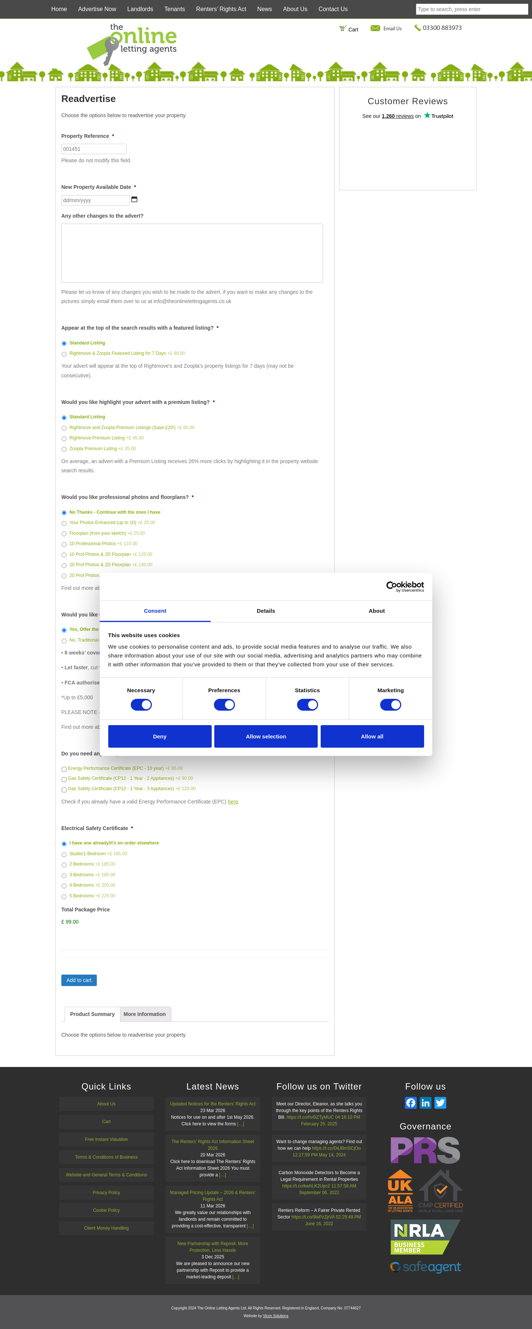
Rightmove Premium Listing (106, 438)
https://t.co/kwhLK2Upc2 (306, 1186)
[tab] (92, 1014)
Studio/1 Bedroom (98, 853)
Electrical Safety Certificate (97, 828)
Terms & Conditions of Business (106, 1157)
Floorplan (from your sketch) (107, 533)
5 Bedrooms (92, 895)
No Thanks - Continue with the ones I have (114, 512)
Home (59, 9)
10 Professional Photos (103, 543)
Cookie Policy (106, 1210)
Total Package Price (85, 909)
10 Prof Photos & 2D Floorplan (110, 554)
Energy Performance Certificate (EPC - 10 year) (125, 768)
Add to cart (79, 980)
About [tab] (377, 611)
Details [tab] (266, 611)
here (233, 802)
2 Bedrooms (92, 864)
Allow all (372, 736)
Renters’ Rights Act (221, 9)
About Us (295, 9)
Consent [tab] (155, 611)
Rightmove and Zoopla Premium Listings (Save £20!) (132, 427)
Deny (160, 736)
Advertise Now (97, 9)
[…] (240, 1123)
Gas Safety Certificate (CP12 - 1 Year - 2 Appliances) (130, 778)
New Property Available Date (98, 187)
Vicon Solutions (276, 1316)
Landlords (140, 9)
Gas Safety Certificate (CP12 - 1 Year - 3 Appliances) (132, 788)
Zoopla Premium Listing (102, 448)
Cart (348, 30)
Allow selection (266, 736)
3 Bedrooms (92, 874)
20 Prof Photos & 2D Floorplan (110, 564)
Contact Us (333, 9)
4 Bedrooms (92, 885)
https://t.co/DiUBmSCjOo (336, 1148)
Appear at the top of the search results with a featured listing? (140, 328)
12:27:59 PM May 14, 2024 (319, 1155)
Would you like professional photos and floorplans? (127, 497)
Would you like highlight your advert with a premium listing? (138, 402)
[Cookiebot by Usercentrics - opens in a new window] (391, 586)
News (264, 9)
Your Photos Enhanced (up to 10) (112, 522)
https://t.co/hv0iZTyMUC (310, 1117)
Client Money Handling (106, 1228)
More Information (144, 1014)
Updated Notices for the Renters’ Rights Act (213, 1104)
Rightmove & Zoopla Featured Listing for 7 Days (127, 353)
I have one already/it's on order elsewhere (114, 843)
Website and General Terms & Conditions (106, 1174)
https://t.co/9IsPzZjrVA (313, 1217)
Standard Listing (87, 343)
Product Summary (92, 1014)
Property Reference (87, 136)
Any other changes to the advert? (102, 216)
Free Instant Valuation (106, 1139)
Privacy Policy (106, 1192)
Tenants (174, 9)
